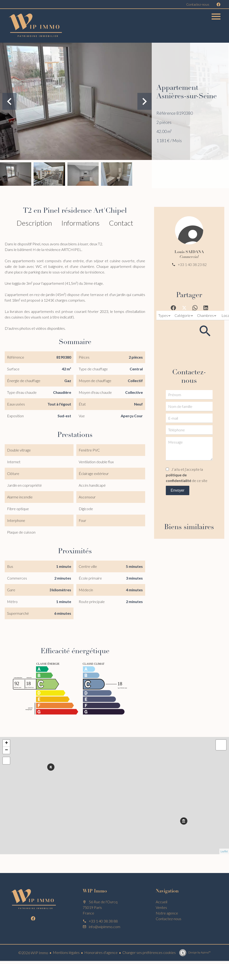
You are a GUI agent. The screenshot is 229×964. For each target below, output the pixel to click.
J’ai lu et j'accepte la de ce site (186, 475)
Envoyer (177, 490)
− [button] (6, 750)
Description (34, 223)
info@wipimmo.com (104, 926)
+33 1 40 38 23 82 (192, 264)
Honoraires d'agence (101, 952)
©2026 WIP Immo (33, 952)
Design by (199, 952)
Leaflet (224, 851)
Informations (80, 223)
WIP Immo (95, 891)
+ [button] (6, 743)
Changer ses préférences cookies (149, 952)
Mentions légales (66, 952)
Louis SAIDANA (189, 252)
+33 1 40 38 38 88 (103, 921)
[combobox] (164, 315)
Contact (121, 223)
